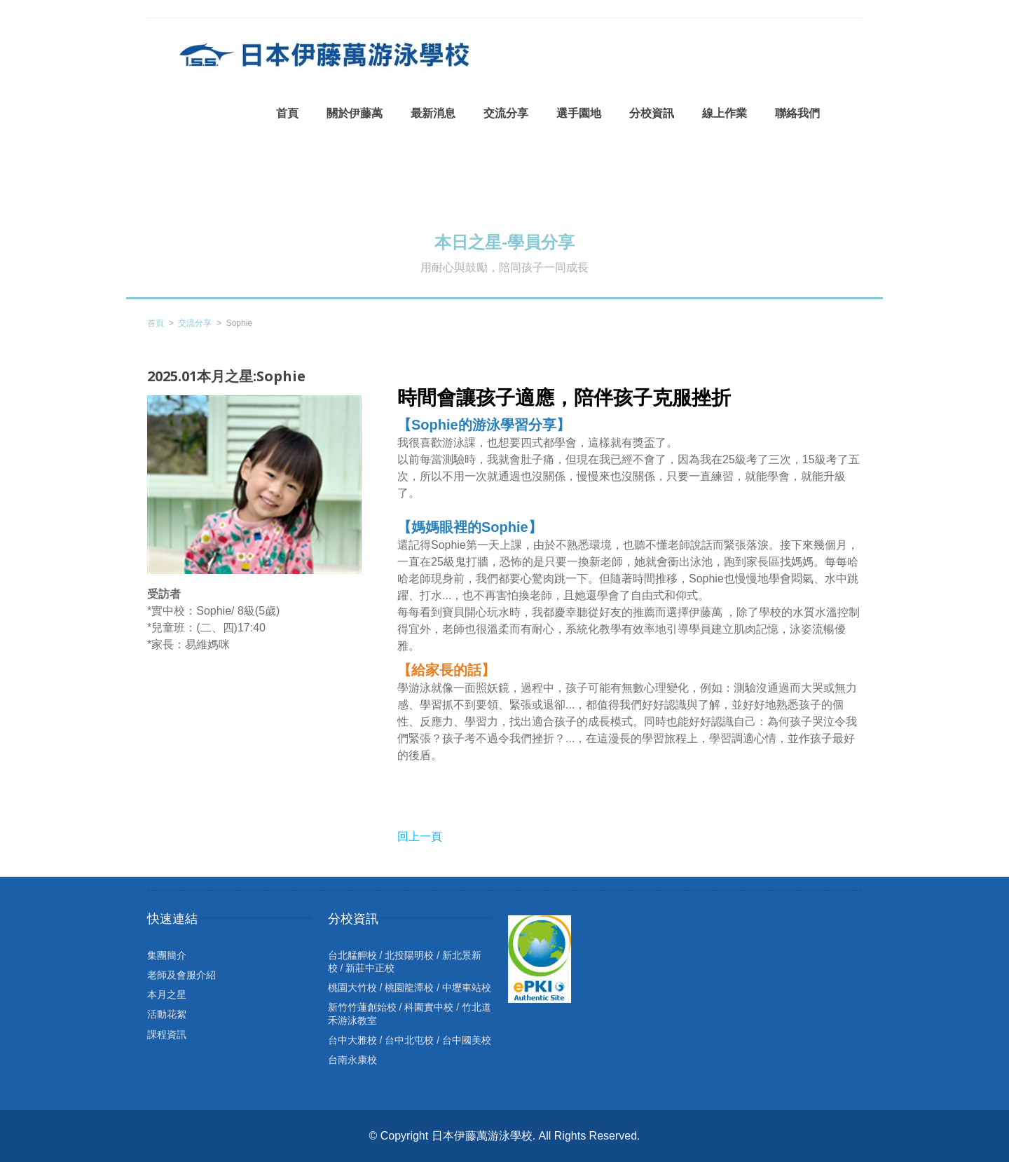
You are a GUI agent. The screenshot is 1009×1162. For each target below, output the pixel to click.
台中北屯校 (409, 1040)
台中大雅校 (352, 1040)
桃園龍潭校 (409, 987)
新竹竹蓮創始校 (362, 1007)
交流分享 (195, 323)
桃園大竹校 (352, 987)
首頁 (155, 323)
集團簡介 (166, 955)
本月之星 (166, 994)
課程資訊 (166, 1034)
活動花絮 (166, 1014)
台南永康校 (352, 1059)
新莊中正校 (369, 967)
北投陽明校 (409, 955)
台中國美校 (466, 1040)
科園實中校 (428, 1007)
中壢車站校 (466, 987)
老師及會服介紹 (181, 974)
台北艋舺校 (352, 955)
